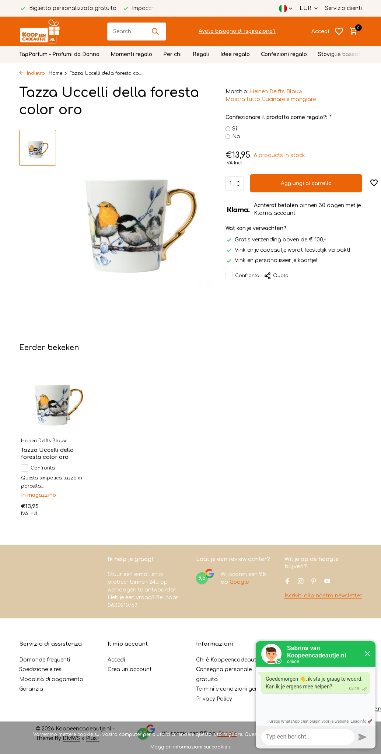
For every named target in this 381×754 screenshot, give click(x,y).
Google (239, 582)
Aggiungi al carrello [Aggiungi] (306, 183)
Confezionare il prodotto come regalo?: (278, 117)
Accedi (116, 660)
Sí (234, 129)
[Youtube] (327, 581)
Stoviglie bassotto (342, 54)
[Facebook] (287, 581)
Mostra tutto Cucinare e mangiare (271, 99)
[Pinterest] (314, 581)
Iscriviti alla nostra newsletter (323, 595)
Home (58, 73)
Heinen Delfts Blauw (276, 91)
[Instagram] (301, 581)
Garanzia (31, 689)
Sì (301, 734)
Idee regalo (235, 54)
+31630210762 (311, 689)
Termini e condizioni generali (232, 689)
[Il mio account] (320, 31)
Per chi (172, 54)
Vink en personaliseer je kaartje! (271, 260)
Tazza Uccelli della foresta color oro (47, 454)
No (236, 136)
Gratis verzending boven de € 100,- (276, 239)
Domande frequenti (44, 660)
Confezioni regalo (284, 54)
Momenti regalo (131, 54)
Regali (201, 54)
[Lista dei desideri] (339, 31)
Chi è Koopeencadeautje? (229, 660)
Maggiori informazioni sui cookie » (190, 747)
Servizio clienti (343, 8)
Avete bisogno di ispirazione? (237, 31)
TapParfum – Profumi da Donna (59, 54)
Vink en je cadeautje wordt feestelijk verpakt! (288, 250)
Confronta (242, 275)
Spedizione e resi (41, 669)
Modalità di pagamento (51, 679)
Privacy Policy (214, 699)
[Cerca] (136, 31)
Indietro (32, 73)
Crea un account (130, 669)
